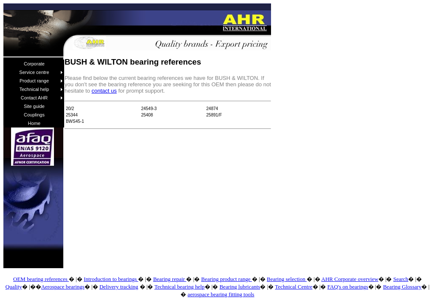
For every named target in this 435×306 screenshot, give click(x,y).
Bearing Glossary (402, 286)
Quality (14, 286)
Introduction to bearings (111, 279)
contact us (104, 91)
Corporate (34, 63)
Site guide (34, 106)
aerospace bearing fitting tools (221, 294)
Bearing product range (226, 279)
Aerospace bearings (63, 286)
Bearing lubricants (240, 286)
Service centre (41, 72)
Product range (41, 80)
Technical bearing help (179, 286)
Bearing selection (287, 279)
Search (400, 279)
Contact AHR (42, 97)
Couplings (34, 114)
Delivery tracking (118, 286)
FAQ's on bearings (348, 286)
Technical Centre (293, 286)
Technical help (41, 89)
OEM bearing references (41, 279)
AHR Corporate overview (349, 279)
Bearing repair (169, 279)
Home (34, 123)
